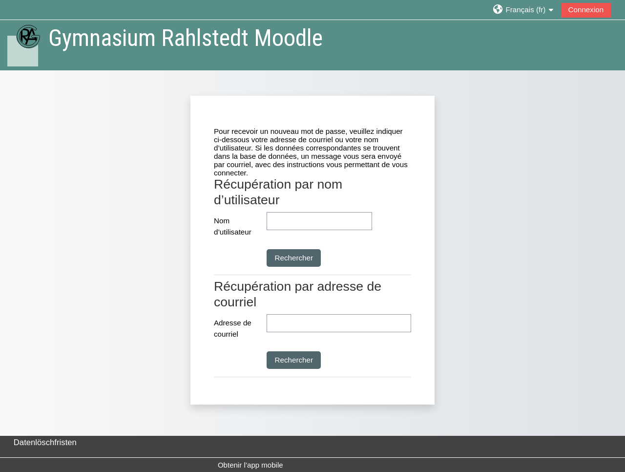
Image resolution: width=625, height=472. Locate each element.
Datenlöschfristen (45, 442)
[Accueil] (23, 45)
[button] (523, 9)
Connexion (586, 9)
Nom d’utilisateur (232, 226)
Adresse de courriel (232, 328)
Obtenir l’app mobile (250, 465)
